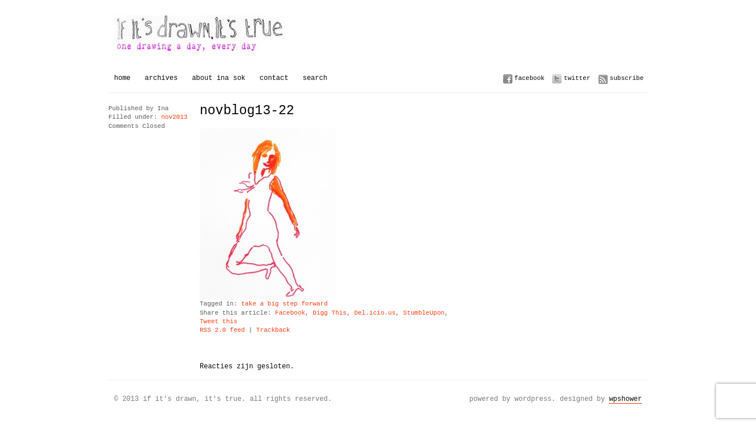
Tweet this (218, 322)
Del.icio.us (375, 313)
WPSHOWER (625, 399)
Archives (161, 78)
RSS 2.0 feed (222, 330)
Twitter (577, 78)
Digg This (329, 313)
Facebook (530, 78)
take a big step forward (284, 304)
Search (314, 78)
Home (122, 78)
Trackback (273, 330)
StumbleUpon (423, 313)
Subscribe (627, 78)
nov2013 (174, 117)
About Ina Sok (218, 78)
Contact (274, 78)
